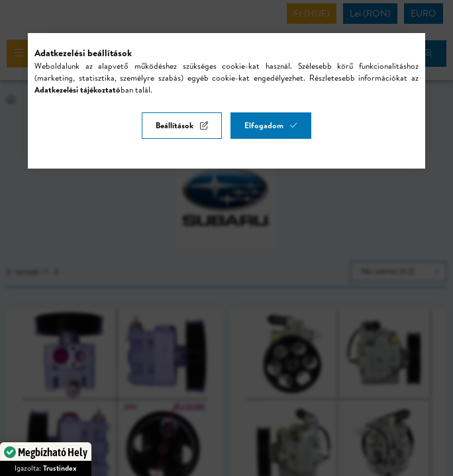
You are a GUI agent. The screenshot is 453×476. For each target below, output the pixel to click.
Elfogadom (263, 125)
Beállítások (174, 125)
